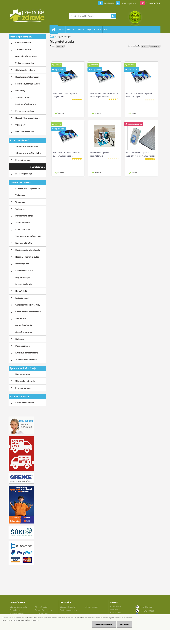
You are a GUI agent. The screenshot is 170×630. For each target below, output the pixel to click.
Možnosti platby (41, 606)
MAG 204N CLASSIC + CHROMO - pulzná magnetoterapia (104, 95)
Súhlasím (124, 624)
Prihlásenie (109, 3)
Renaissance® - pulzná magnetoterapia (99, 154)
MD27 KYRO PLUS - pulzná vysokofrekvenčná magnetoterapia (141, 154)
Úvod (52, 36)
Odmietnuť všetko (103, 624)
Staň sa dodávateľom (68, 610)
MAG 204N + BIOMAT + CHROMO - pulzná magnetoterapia (68, 154)
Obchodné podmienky (18, 606)
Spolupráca (71, 29)
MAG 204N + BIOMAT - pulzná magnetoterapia (139, 95)
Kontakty (97, 29)
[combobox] (145, 46)
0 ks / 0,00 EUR (153, 3)
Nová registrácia (128, 3)
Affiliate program (91, 606)
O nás (61, 29)
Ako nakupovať (16, 610)
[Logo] (27, 16)
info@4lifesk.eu (146, 606)
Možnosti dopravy (17, 613)
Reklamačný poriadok (43, 610)
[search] (113, 16)
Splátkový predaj (41, 613)
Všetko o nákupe (84, 29)
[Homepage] (55, 29)
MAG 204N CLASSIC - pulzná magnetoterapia (65, 95)
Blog (105, 29)
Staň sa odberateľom (68, 606)
